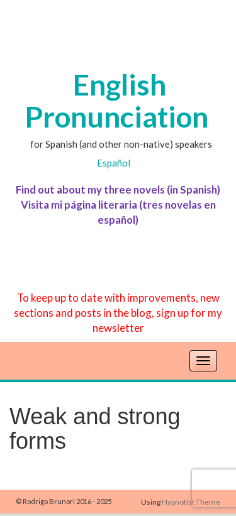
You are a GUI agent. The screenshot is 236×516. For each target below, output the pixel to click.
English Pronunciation (116, 100)
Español (113, 162)
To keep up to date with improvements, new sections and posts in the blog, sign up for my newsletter (118, 312)
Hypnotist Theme (191, 502)
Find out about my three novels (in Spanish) (118, 189)
